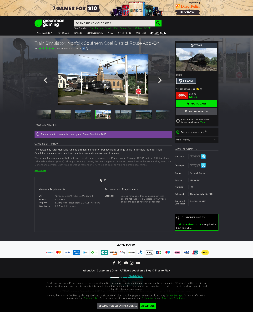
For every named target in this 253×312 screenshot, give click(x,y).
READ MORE (40, 170)
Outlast (138, 28)
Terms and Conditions (173, 298)
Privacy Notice (149, 298)
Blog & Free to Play (158, 270)
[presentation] (46, 81)
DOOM (147, 28)
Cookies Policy (91, 298)
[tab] (103, 180)
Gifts (115, 270)
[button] (44, 33)
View (202, 122)
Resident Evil (111, 28)
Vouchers (137, 270)
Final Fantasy (96, 28)
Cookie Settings (174, 295)
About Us (89, 270)
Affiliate (125, 270)
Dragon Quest (127, 28)
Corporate (103, 270)
